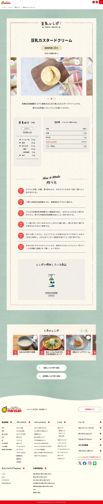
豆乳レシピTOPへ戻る (51, 368)
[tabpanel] (51, 76)
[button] (86, 331)
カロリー (27, 128)
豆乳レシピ (17, 7)
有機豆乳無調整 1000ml (51, 294)
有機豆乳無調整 (51, 142)
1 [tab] (48, 99)
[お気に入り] (11, 62)
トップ (4, 7)
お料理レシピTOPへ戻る (51, 376)
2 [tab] (51, 99)
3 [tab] (55, 99)
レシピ (10, 7)
